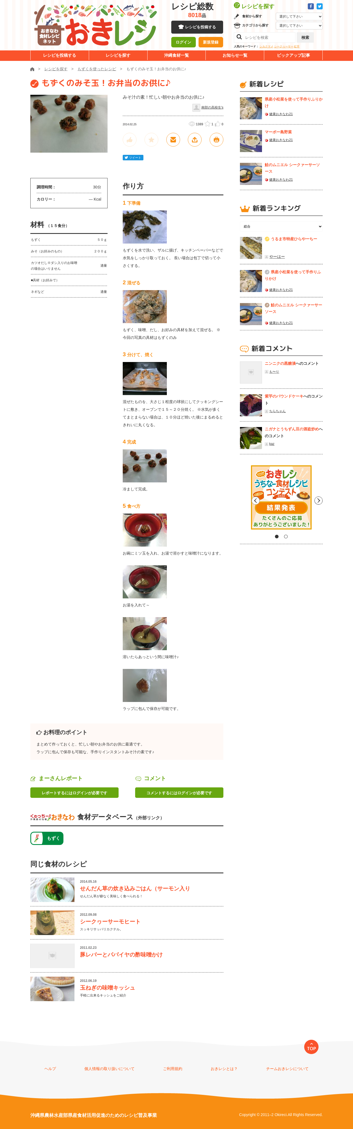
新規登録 (210, 43)
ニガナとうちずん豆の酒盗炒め (292, 429)
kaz (271, 444)
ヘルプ (50, 1068)
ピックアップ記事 (293, 55)
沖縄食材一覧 (176, 55)
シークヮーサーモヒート (110, 922)
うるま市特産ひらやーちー (294, 239)
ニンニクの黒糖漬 (280, 363)
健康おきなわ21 (281, 114)
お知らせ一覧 (235, 55)
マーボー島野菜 (278, 132)
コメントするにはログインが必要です (179, 793)
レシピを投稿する (200, 27)
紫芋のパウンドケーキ (284, 396)
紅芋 (296, 46)
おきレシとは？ (224, 1068)
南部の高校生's (212, 107)
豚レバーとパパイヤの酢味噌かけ (121, 955)
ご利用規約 (172, 1068)
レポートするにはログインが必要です (74, 793)
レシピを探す (118, 55)
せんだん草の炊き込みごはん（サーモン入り (135, 888)
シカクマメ (266, 46)
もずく (53, 838)
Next (318, 499)
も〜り (274, 372)
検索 (305, 37)
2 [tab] (286, 536)
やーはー (277, 256)
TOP (311, 1049)
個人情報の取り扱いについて (109, 1068)
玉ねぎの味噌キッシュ (107, 988)
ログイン (183, 43)
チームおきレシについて (287, 1068)
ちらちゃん (277, 411)
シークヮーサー (283, 46)
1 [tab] (277, 536)
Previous (244, 499)
